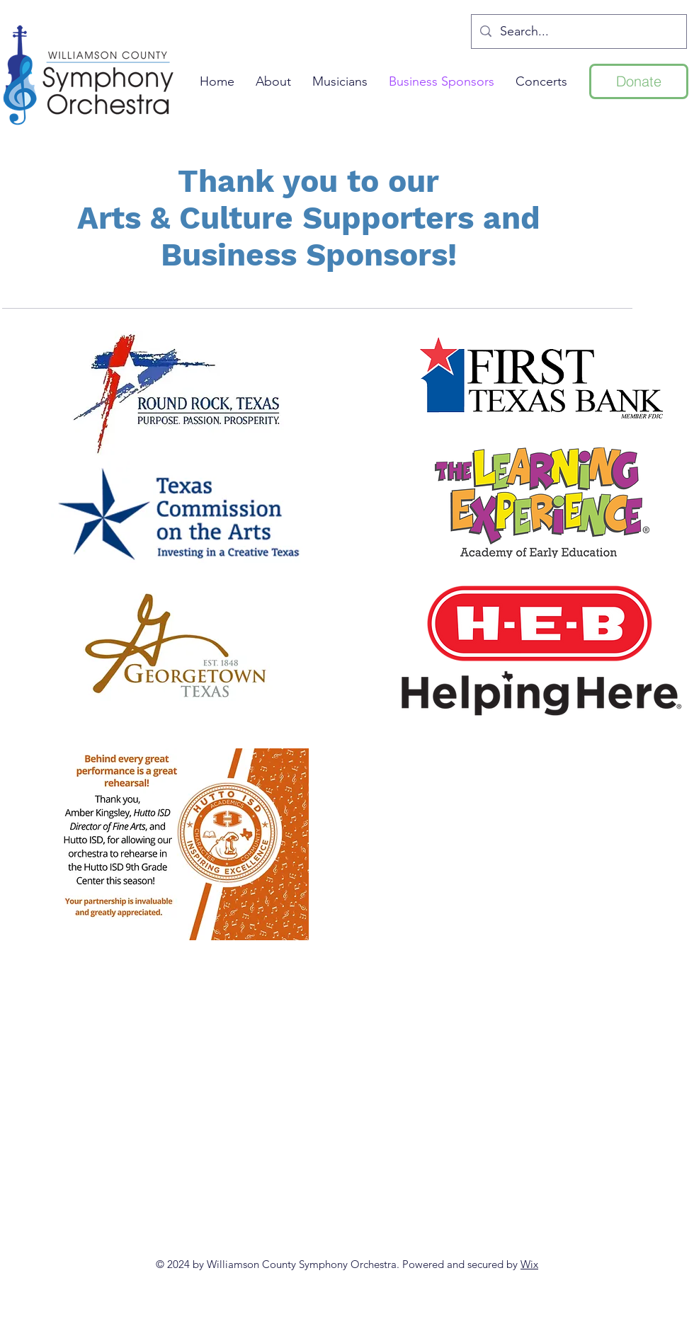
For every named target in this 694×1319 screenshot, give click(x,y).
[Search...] (578, 31)
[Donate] (638, 81)
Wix (529, 1264)
